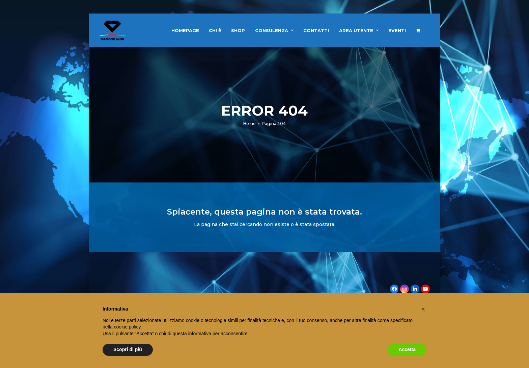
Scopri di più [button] (127, 349)
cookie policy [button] (127, 326)
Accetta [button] (407, 349)
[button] (418, 30)
